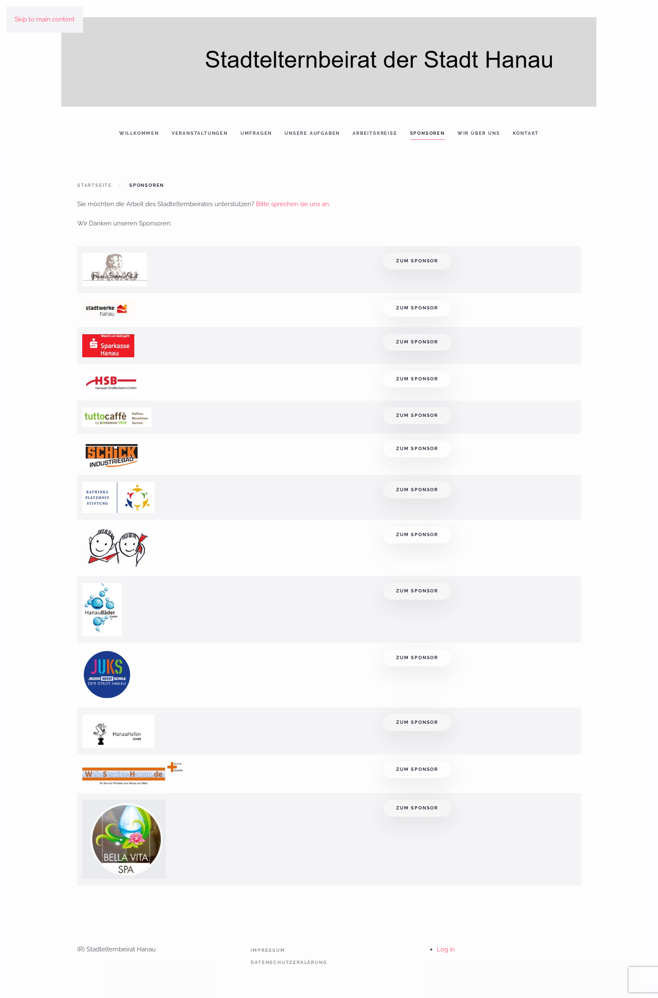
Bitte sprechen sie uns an (292, 204)
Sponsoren (427, 133)
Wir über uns (478, 133)
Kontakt (526, 133)
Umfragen (256, 133)
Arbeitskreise (374, 133)
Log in (446, 949)
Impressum (268, 950)
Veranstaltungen (200, 133)
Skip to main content (45, 19)
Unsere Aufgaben (312, 133)
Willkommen (139, 133)
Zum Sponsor (417, 261)
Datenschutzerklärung (289, 962)
